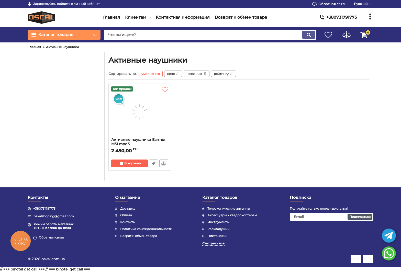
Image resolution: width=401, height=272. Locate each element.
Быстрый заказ (153, 163)
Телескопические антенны (228, 208)
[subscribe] (332, 217)
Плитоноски (217, 236)
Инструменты (218, 222)
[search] (210, 35)
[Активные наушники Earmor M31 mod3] (139, 112)
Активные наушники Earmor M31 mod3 (138, 142)
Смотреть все (213, 243)
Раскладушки (218, 229)
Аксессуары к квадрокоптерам (232, 215)
